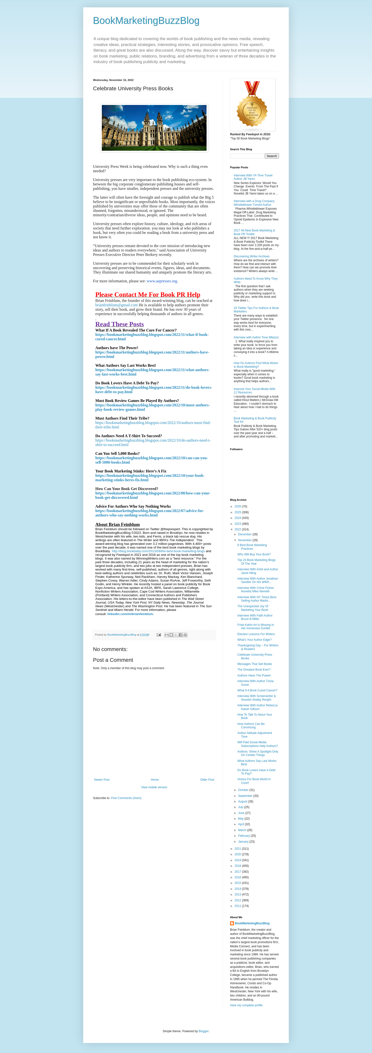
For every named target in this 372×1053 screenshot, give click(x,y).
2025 (238, 512)
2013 (238, 894)
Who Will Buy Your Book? (254, 554)
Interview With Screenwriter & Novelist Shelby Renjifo (256, 697)
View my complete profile (246, 1005)
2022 (238, 529)
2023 (238, 524)
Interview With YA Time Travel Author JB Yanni (253, 177)
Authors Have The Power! (254, 675)
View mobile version (154, 787)
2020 (238, 854)
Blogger (203, 1031)
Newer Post (101, 779)
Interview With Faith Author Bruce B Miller (254, 617)
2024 (238, 518)
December (245, 534)
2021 (238, 848)
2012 (238, 900)
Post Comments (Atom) (126, 798)
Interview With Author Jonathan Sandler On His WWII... (257, 580)
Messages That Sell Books (254, 664)
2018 (238, 866)
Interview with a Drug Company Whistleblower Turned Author (254, 202)
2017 (238, 871)
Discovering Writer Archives (251, 256)
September (245, 796)
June (241, 813)
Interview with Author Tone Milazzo (256, 337)
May (241, 818)
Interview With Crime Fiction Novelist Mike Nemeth (255, 589)
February (244, 835)
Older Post (207, 779)
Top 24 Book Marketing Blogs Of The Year (256, 561)
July (241, 807)
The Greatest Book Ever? (253, 669)
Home (155, 779)
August (243, 801)
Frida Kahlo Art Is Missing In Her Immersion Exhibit (255, 626)
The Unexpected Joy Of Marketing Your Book (252, 608)
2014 (238, 889)
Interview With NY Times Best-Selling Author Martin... (257, 598)
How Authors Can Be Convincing (251, 725)
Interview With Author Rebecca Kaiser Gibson (257, 707)
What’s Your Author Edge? (254, 639)
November (245, 540)
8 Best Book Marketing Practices (252, 546)
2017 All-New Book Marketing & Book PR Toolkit (254, 232)
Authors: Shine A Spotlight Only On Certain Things (257, 753)
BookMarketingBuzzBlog (146, 20)
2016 (238, 877)
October (243, 790)
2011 (238, 906)
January (243, 841)
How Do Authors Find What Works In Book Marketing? (256, 364)
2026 (238, 506)
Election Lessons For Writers (256, 634)
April (241, 824)
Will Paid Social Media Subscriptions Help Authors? (257, 744)
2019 (238, 860)
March (242, 830)
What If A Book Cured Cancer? (257, 690)
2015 (238, 883)
